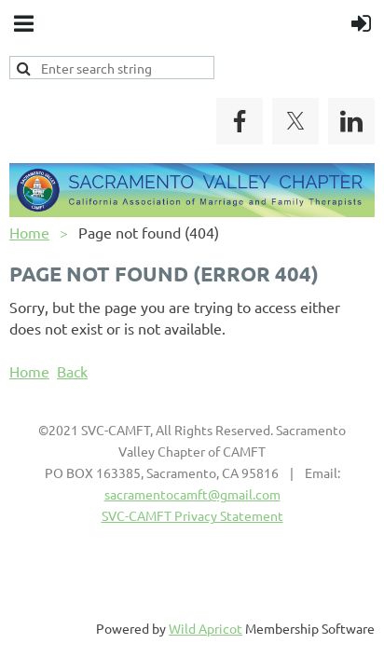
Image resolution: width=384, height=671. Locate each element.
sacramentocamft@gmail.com (192, 494)
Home (29, 232)
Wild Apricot (205, 628)
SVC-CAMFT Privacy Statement (192, 515)
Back (72, 371)
